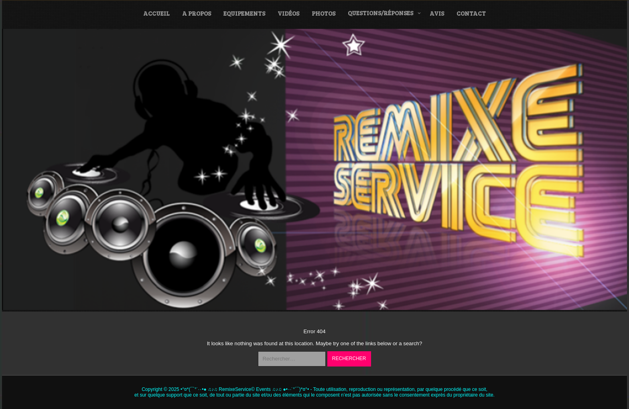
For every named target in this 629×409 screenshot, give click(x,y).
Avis (437, 13)
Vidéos (288, 13)
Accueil (156, 13)
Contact (471, 13)
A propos (196, 13)
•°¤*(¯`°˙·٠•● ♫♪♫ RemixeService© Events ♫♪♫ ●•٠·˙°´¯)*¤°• (245, 389)
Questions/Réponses (380, 13)
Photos (323, 13)
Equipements (244, 13)
